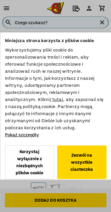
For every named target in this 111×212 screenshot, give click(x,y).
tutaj (57, 99)
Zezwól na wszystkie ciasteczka (81, 162)
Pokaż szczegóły (22, 135)
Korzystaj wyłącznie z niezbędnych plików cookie (29, 162)
